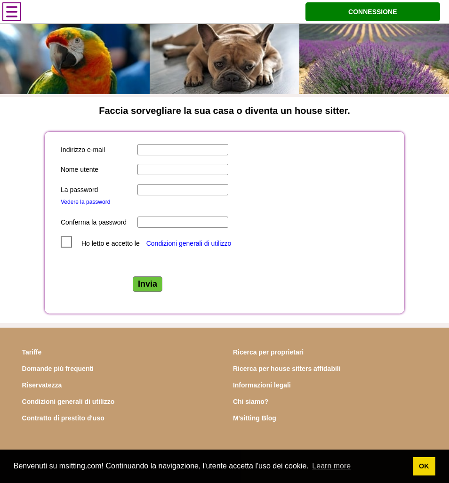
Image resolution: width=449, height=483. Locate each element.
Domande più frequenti (58, 368)
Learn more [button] (331, 466)
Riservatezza (42, 385)
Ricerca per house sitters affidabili (287, 368)
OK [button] (424, 466)
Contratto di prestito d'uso (63, 418)
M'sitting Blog (254, 418)
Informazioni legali (262, 385)
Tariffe (32, 352)
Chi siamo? (250, 401)
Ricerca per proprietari (268, 352)
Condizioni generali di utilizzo (189, 243)
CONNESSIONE (372, 12)
